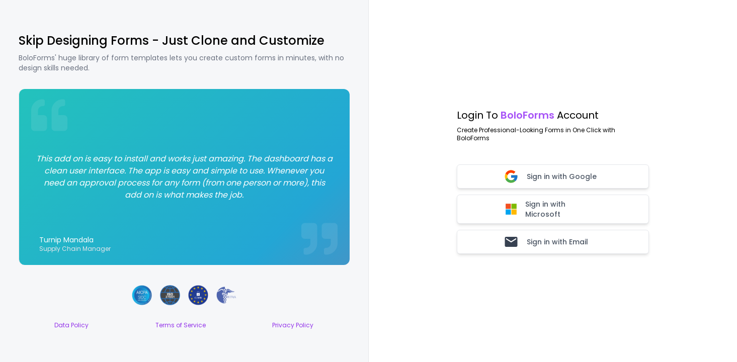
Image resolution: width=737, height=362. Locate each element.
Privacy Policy (292, 325)
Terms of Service (180, 325)
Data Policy (71, 325)
